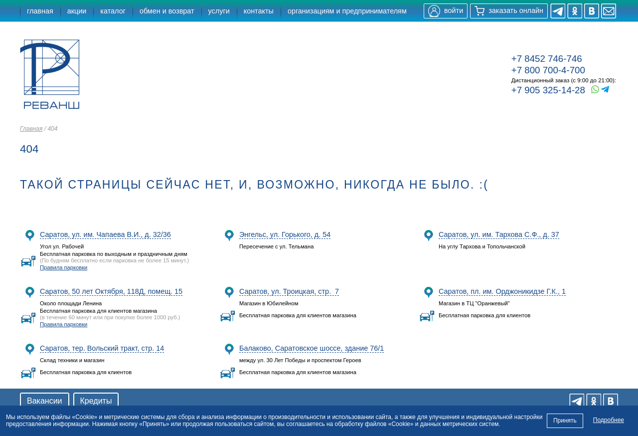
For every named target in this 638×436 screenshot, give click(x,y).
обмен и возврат (167, 11)
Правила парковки (63, 267)
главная (40, 11)
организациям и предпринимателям (347, 11)
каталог (113, 11)
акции (77, 11)
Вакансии (44, 401)
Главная (31, 128)
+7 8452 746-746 (546, 58)
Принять (565, 420)
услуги (219, 11)
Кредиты (96, 401)
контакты (259, 11)
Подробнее (608, 420)
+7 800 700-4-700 (548, 70)
